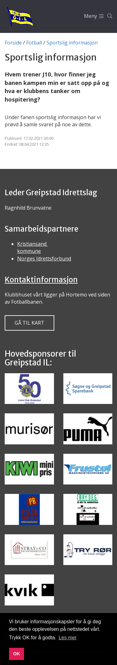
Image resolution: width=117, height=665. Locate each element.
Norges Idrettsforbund (44, 258)
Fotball (34, 42)
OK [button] (16, 653)
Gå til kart (29, 322)
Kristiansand (32, 243)
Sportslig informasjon (72, 42)
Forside (13, 42)
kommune (29, 251)
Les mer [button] (68, 637)
